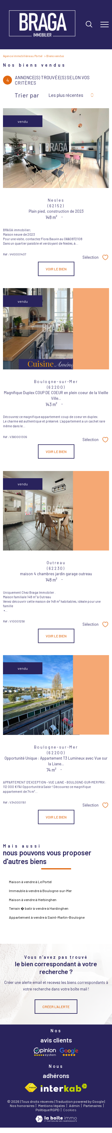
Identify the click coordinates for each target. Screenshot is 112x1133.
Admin (74, 1105)
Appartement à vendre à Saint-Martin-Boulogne (47, 917)
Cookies (69, 1110)
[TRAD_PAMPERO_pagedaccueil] (42, 39)
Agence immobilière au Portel (22, 56)
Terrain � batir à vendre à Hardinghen (38, 908)
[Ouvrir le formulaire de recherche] (89, 25)
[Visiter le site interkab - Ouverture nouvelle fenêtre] (64, 1088)
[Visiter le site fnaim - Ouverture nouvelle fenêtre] (31, 1087)
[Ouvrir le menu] (104, 24)
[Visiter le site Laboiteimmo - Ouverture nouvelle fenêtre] (56, 1121)
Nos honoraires (22, 1105)
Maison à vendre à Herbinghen (32, 899)
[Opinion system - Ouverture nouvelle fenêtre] (45, 1052)
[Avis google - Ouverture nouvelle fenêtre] (68, 1052)
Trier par (27, 95)
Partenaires (92, 1105)
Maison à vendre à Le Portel (30, 882)
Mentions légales (51, 1105)
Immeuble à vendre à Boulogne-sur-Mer (40, 891)
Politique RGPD (47, 1110)
